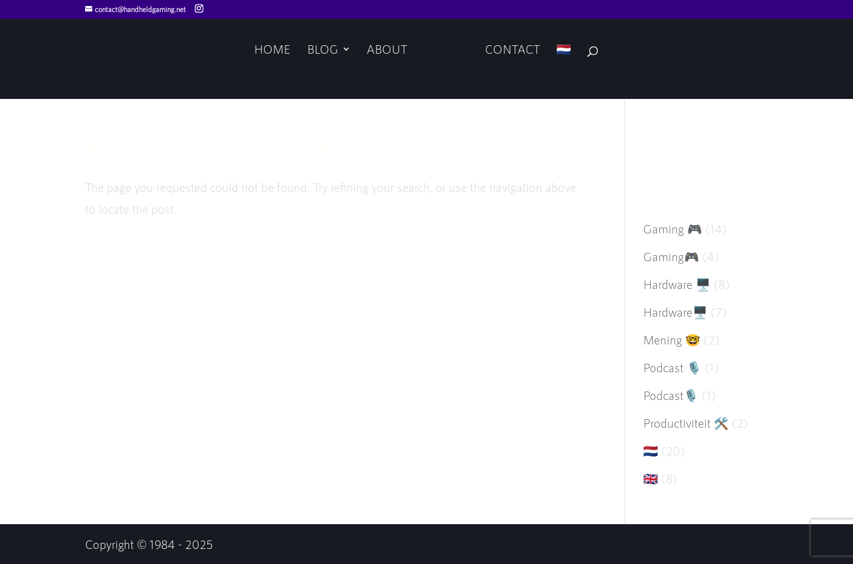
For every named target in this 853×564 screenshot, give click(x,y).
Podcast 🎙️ (672, 367)
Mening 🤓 (671, 339)
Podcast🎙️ (671, 395)
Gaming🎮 (671, 256)
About (387, 50)
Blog (322, 50)
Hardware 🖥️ (677, 284)
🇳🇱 (563, 50)
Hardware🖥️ (675, 312)
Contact (512, 50)
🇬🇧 (650, 478)
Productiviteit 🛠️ (686, 423)
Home (272, 50)
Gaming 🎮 (672, 228)
